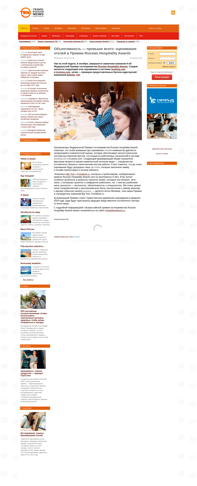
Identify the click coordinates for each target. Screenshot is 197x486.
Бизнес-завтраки (100, 36)
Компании (116, 28)
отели (97, 167)
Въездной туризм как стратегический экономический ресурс (33, 132)
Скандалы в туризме (126, 41)
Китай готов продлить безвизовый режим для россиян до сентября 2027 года (34, 83)
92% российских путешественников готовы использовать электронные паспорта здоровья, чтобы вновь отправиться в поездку (34, 316)
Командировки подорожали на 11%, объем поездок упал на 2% (32, 108)
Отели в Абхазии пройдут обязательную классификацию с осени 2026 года (35, 124)
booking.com (60, 158)
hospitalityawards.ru (115, 210)
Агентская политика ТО (73, 41)
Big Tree (70, 174)
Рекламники (129, 36)
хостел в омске (162, 154)
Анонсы (35, 28)
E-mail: (151, 54)
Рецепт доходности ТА (47, 41)
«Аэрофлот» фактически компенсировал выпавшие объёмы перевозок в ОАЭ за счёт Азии (35, 101)
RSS (141, 36)
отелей (108, 150)
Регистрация (162, 77)
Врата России (27, 229)
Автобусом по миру (30, 212)
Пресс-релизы (101, 28)
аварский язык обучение (162, 149)
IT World (25, 195)
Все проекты (28, 280)
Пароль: (152, 58)
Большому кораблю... (31, 263)
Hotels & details (28, 159)
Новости (23, 28)
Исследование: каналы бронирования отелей (32, 434)
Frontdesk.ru (83, 174)
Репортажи (85, 28)
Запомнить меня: (155, 63)
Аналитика (71, 28)
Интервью (58, 28)
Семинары (83, 36)
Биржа (44, 36)
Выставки (115, 36)
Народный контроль (28, 36)
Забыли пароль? (169, 67)
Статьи (46, 28)
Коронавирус (25, 41)
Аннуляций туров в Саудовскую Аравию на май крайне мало (33, 54)
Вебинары (56, 36)
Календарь (69, 36)
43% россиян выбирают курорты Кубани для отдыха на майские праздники (34, 116)
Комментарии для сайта (67, 237)
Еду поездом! (27, 176)
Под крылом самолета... (33, 246)
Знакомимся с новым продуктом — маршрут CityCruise (32, 373)
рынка (86, 191)
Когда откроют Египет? (100, 41)
